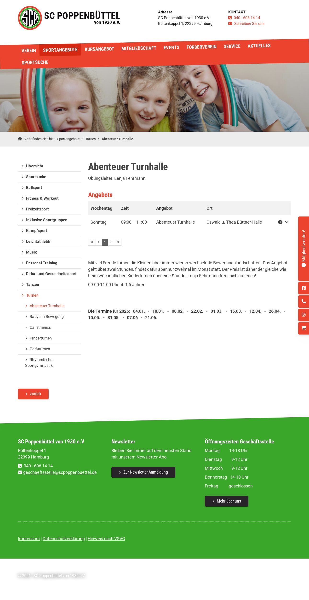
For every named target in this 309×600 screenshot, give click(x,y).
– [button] (134, 222)
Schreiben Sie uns (249, 23)
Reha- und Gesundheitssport (51, 274)
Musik (31, 252)
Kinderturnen (41, 338)
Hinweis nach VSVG (106, 538)
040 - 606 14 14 (247, 18)
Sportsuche (35, 62)
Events (171, 48)
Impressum (29, 538)
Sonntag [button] (99, 222)
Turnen (91, 139)
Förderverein (201, 47)
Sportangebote (60, 50)
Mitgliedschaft (138, 48)
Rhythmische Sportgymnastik (39, 362)
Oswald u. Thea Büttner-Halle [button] (234, 222)
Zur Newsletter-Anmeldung (145, 472)
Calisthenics (40, 327)
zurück (35, 393)
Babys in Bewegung (47, 316)
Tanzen (32, 284)
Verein (28, 50)
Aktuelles (258, 46)
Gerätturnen (40, 349)
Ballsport (34, 187)
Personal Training (41, 263)
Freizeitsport (37, 209)
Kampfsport (36, 230)
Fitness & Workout (42, 198)
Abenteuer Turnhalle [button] (175, 222)
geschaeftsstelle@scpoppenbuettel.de (60, 472)
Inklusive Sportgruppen (46, 220)
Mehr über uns (229, 501)
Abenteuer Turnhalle (117, 139)
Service (231, 46)
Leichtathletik (38, 241)
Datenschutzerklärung (64, 538)
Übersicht (34, 166)
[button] (282, 222)
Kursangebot (99, 49)
